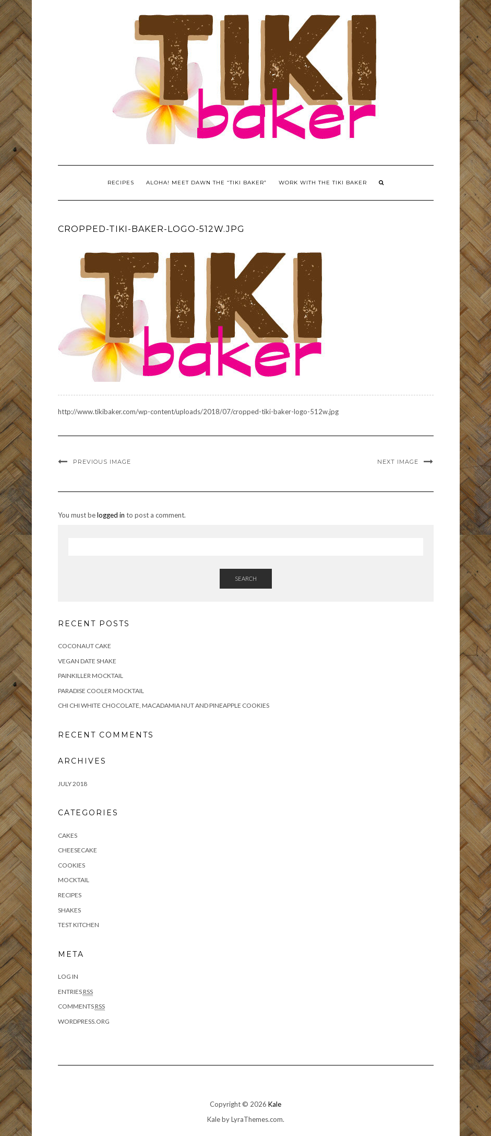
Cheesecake (77, 850)
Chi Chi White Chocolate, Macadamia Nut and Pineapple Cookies (163, 705)
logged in (111, 515)
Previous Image (102, 461)
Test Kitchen (78, 925)
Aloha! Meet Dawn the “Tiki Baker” (206, 182)
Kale (274, 1104)
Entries (75, 992)
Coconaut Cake (84, 646)
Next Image (397, 461)
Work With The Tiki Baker (323, 182)
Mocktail (73, 880)
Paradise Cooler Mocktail (101, 691)
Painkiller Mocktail (90, 676)
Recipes (120, 182)
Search (246, 578)
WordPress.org (84, 1021)
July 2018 (72, 784)
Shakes (69, 910)
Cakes (67, 835)
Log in (68, 976)
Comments (81, 1006)
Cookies (71, 865)
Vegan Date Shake (87, 661)
